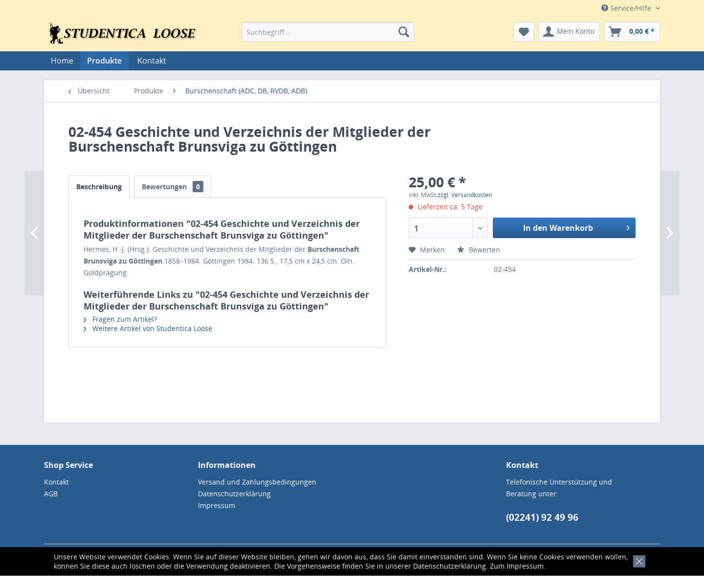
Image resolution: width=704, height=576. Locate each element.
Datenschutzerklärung (449, 566)
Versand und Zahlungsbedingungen (257, 482)
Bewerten (478, 249)
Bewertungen (172, 186)
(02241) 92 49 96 (542, 517)
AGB (51, 493)
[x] (637, 560)
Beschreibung (99, 186)
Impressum (525, 566)
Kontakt (151, 60)
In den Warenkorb (576, 226)
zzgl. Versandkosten (465, 195)
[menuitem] (328, 32)
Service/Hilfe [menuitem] (627, 8)
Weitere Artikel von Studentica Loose (148, 328)
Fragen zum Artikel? (120, 319)
